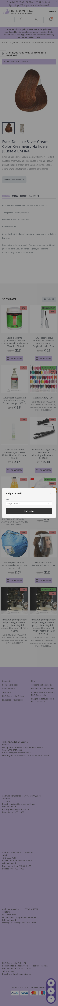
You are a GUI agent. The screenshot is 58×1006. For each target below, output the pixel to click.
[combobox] (29, 503)
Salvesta (29, 511)
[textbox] (28, 503)
